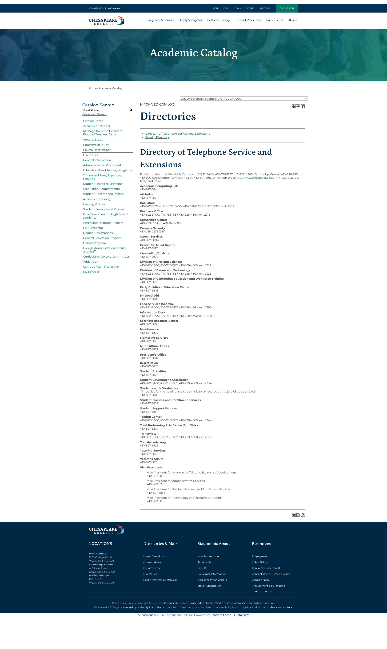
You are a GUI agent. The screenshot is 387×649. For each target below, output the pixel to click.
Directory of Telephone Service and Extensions (177, 133)
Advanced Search (94, 114)
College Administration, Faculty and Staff (104, 249)
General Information (97, 160)
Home (93, 88)
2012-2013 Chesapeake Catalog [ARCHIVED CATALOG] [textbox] (211, 98)
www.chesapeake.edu (259, 177)
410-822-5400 (96, 8)
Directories (90, 155)
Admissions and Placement (102, 165)
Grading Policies (94, 204)
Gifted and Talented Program (103, 222)
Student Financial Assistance (103, 183)
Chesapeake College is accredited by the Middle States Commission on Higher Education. (219, 603)
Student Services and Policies (103, 209)
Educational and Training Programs (107, 170)
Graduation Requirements (101, 189)
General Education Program (102, 238)
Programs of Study (96, 144)
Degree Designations (98, 233)
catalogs (147, 615)
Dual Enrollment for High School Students (105, 216)
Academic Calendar (96, 126)
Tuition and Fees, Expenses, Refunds (102, 177)
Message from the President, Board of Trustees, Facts (103, 132)
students (271, 607)
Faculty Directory (157, 137)
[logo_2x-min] (106, 17)
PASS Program (93, 228)
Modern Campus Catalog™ (230, 615)
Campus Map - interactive (101, 266)
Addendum (91, 261)
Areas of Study (93, 139)
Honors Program (94, 243)
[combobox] (244, 98)
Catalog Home (93, 121)
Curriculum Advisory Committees (106, 256)
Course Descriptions (97, 149)
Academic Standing (97, 199)
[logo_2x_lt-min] (106, 526)
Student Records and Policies (103, 194)
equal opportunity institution (144, 607)
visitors (287, 607)
